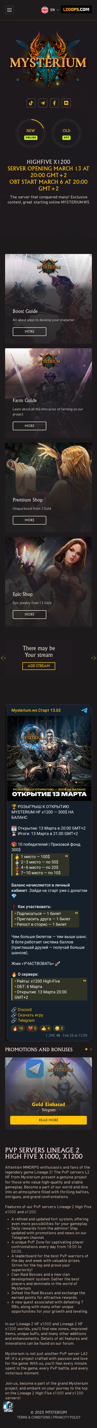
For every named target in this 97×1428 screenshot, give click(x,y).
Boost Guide (25, 311)
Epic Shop (23, 594)
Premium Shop (28, 500)
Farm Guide (25, 401)
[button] (86, 1049)
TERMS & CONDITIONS (33, 1417)
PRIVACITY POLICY (66, 1417)
